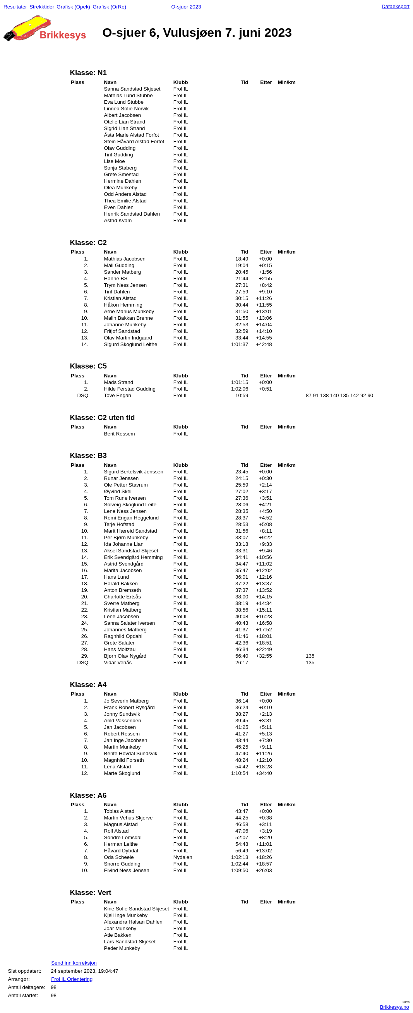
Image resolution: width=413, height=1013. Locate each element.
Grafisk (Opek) (73, 7)
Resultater (15, 7)
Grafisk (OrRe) (109, 7)
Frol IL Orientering (72, 979)
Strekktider (41, 7)
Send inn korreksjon (74, 963)
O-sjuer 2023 (186, 7)
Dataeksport (396, 6)
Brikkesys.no (394, 1007)
